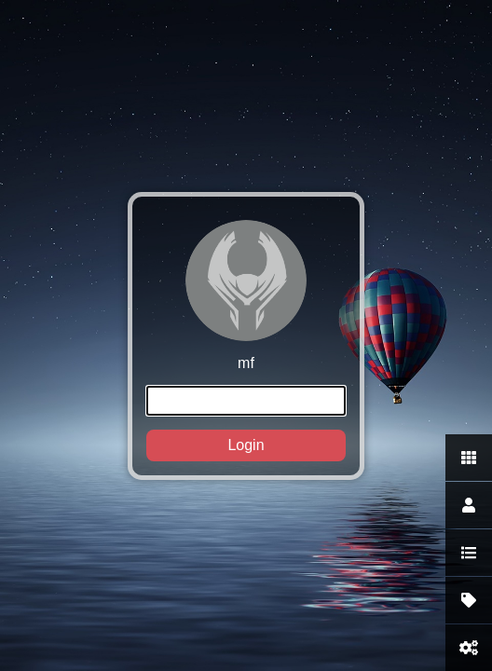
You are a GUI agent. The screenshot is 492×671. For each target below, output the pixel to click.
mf (246, 340)
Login (245, 445)
